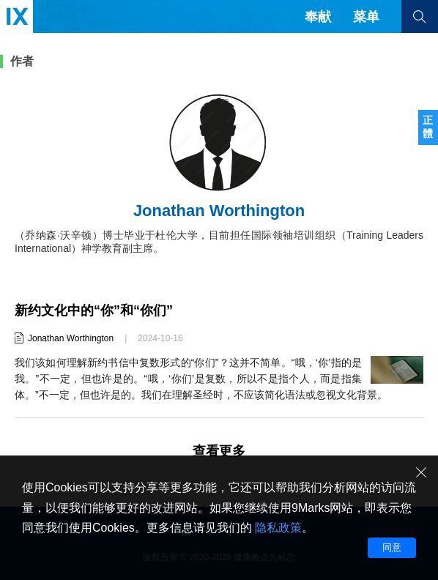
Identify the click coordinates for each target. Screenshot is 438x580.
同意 (391, 547)
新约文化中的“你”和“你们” (94, 310)
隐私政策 (278, 527)
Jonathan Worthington (71, 338)
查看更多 (219, 451)
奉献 (318, 17)
